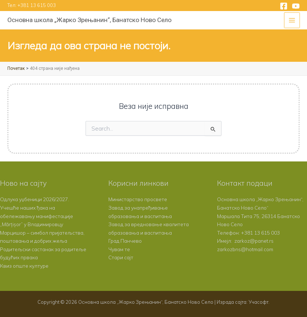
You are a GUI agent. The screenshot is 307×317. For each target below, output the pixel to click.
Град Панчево (125, 241)
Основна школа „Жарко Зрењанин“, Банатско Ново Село (89, 20)
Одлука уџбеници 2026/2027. (34, 199)
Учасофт (258, 302)
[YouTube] (296, 6)
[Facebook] (284, 6)
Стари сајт (120, 257)
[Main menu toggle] (292, 20)
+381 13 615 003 (37, 5)
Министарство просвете (137, 199)
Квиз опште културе (24, 266)
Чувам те (119, 249)
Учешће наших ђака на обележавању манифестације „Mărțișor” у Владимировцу (36, 215)
